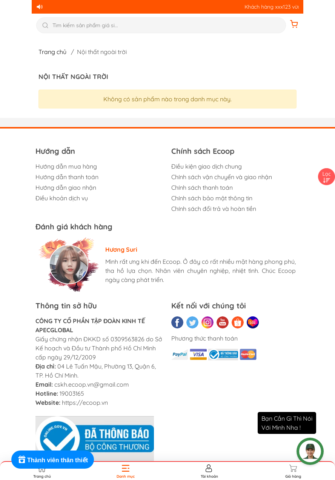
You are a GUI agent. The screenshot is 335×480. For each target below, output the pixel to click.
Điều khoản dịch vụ (61, 198)
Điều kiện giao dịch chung (206, 166)
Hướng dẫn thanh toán (66, 177)
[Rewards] (52, 460)
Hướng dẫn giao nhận (65, 187)
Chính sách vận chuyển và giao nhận (221, 177)
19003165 (72, 393)
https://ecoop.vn (85, 402)
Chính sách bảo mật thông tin (211, 198)
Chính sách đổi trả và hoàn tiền (213, 208)
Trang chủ (52, 52)
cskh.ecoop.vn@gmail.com (91, 384)
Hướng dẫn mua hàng (66, 166)
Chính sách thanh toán (202, 187)
